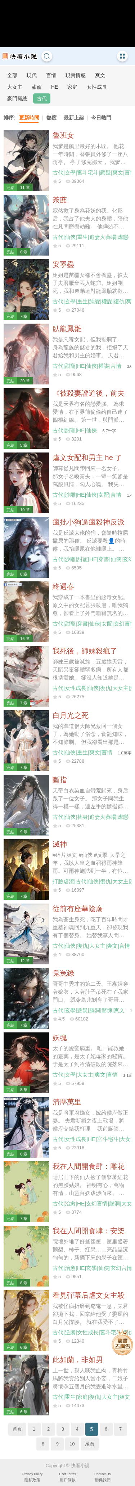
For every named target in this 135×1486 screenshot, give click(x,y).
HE (54, 87)
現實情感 (76, 75)
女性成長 (97, 87)
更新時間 (29, 118)
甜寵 (37, 87)
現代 (32, 75)
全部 (12, 75)
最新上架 (74, 118)
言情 (51, 75)
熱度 (51, 118)
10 (72, 1444)
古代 (42, 98)
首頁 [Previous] (17, 1429)
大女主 (14, 87)
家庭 (72, 87)
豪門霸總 (17, 98)
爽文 (100, 75)
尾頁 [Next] (89, 1444)
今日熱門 (101, 118)
